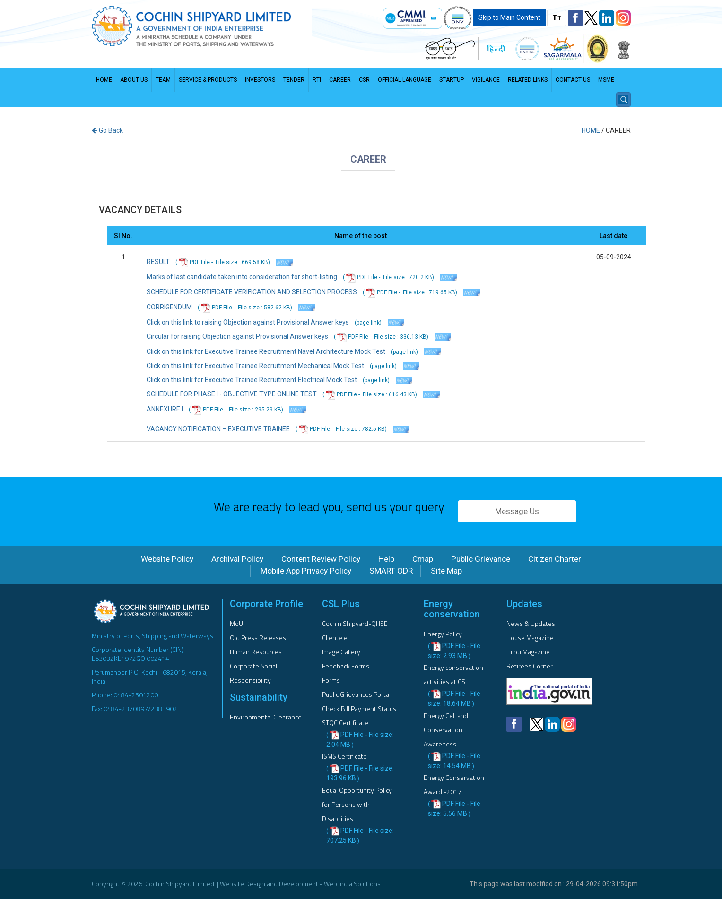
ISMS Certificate (344, 756)
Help (386, 559)
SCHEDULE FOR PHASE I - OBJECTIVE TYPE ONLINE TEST (232, 394)
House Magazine (530, 637)
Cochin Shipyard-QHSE (355, 623)
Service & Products (208, 80)
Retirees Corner (529, 666)
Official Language (404, 80)
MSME (606, 80)
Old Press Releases (258, 637)
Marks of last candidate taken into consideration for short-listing (242, 277)
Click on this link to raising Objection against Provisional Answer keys (248, 322)
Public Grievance (480, 559)
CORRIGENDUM (169, 307)
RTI (317, 80)
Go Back (107, 130)
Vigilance (486, 80)
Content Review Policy (320, 559)
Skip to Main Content (509, 17)
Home (104, 80)
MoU (236, 623)
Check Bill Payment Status (359, 708)
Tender (293, 80)
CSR (364, 80)
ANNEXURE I (165, 409)
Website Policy (167, 559)
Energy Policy (443, 634)
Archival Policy (237, 559)
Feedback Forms (345, 666)
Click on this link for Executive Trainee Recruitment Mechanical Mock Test (256, 365)
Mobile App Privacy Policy (306, 570)
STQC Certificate (345, 723)
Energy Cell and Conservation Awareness (446, 730)
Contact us (573, 80)
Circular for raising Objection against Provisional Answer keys (237, 336)
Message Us (517, 511)
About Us (134, 80)
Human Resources (256, 652)
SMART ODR (391, 570)
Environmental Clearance (266, 717)
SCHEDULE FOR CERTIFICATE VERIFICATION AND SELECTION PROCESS (252, 292)
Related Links (528, 80)
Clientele (335, 637)
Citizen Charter (554, 559)
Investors (260, 80)
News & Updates (530, 623)
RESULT (158, 261)
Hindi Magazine (528, 652)
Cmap (422, 559)
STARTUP (451, 80)
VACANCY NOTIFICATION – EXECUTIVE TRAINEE (218, 429)
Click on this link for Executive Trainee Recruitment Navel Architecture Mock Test (266, 351)
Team (163, 80)
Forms (331, 680)
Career (340, 80)
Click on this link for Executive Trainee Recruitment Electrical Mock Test (252, 380)
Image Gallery (341, 652)
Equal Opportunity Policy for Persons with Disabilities (357, 804)
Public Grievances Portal (356, 694)
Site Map (446, 570)
